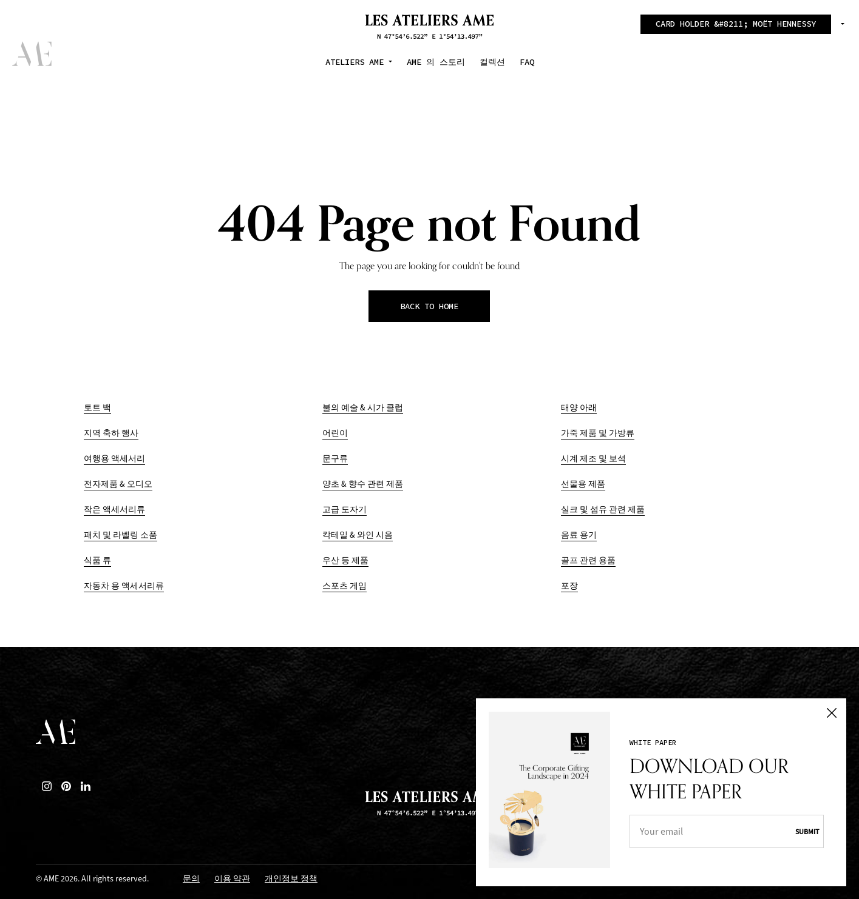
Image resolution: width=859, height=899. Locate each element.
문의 (191, 879)
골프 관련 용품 (588, 560)
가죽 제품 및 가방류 (597, 433)
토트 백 (97, 407)
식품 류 (97, 560)
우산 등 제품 (345, 560)
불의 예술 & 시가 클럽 (362, 407)
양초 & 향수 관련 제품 (362, 484)
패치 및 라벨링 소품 (120, 535)
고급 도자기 (344, 509)
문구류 (335, 458)
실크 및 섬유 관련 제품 (603, 509)
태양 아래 (579, 407)
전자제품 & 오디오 (118, 484)
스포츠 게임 (344, 586)
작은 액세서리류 (114, 509)
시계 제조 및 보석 (593, 458)
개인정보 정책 (291, 879)
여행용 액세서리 (114, 458)
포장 (569, 586)
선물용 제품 (583, 484)
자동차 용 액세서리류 (124, 586)
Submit (803, 829)
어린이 (335, 433)
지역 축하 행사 (111, 433)
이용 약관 (232, 879)
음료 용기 (579, 535)
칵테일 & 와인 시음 (357, 535)
